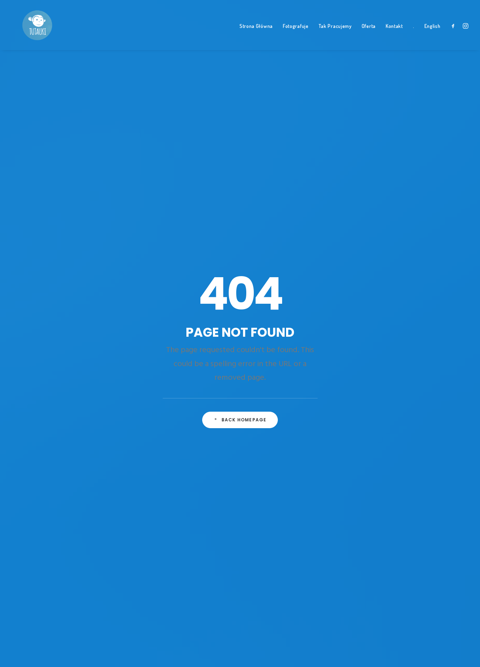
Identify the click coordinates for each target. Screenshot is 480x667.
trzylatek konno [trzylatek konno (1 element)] (373, 493)
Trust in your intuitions (170, 314)
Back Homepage (240, 228)
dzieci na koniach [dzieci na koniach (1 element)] (373, 330)
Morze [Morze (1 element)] (407, 405)
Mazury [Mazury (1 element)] (362, 405)
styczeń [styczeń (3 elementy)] (428, 456)
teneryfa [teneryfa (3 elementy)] (364, 481)
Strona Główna (256, 36)
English (432, 36)
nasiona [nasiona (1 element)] (363, 418)
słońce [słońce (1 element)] (362, 468)
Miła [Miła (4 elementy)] (386, 405)
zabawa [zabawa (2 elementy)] (387, 506)
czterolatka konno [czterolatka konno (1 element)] (376, 318)
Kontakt (394, 36)
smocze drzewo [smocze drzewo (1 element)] (371, 456)
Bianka (255, 324)
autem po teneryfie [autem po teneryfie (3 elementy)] (405, 305)
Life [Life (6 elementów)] (408, 393)
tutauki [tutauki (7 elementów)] (410, 493)
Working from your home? (174, 347)
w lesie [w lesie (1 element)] (362, 506)
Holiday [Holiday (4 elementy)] (363, 368)
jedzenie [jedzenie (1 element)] (427, 368)
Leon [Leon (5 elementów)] (400, 380)
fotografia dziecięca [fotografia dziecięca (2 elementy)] (377, 355)
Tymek (255, 302)
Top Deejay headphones (171, 302)
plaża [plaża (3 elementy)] (420, 431)
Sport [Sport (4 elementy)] (404, 456)
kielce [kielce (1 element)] (361, 380)
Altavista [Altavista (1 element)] (364, 305)
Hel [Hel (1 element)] (414, 355)
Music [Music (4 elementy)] (430, 405)
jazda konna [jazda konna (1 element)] (395, 368)
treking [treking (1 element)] (392, 481)
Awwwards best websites (172, 335)
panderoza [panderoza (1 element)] (366, 431)
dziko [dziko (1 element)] (408, 330)
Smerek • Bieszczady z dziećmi (285, 345)
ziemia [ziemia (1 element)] (409, 518)
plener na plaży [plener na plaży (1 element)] (371, 443)
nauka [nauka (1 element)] (388, 418)
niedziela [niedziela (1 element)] (415, 418)
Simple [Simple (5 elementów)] (430, 443)
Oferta (369, 36)
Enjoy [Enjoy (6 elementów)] (413, 343)
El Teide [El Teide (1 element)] (389, 343)
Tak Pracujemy (335, 36)
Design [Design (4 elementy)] (414, 318)
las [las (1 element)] (381, 380)
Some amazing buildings (172, 324)
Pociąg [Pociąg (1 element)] (406, 443)
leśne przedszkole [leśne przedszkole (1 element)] (374, 393)
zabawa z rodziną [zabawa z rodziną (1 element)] (373, 518)
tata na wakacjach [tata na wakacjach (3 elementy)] (399, 468)
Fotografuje (296, 36)
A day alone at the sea (168, 357)
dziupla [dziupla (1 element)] (362, 343)
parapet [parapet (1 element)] (395, 431)
